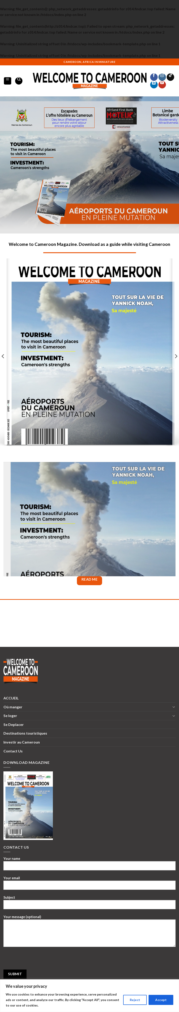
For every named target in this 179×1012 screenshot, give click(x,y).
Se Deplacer (13, 724)
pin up (21, 58)
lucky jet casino (82, 58)
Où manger (12, 707)
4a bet (24, 58)
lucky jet (3, 58)
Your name (89, 865)
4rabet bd (28, 58)
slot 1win (80, 58)
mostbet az (23, 58)
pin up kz (18, 58)
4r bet (38, 58)
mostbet (59, 58)
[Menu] (7, 81)
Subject (89, 904)
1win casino (11, 58)
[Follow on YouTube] (162, 84)
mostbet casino (63, 58)
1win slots (6, 58)
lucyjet (78, 58)
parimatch (49, 58)
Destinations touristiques (25, 733)
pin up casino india (51, 58)
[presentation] (38, 961)
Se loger (10, 715)
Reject (135, 1000)
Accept (161, 1000)
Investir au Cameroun (21, 742)
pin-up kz (73, 58)
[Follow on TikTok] (170, 77)
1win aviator (42, 58)
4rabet (4, 58)
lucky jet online (57, 58)
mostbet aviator (54, 58)
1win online (85, 58)
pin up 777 (36, 58)
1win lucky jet (8, 58)
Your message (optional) (89, 933)
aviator (86, 58)
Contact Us (13, 751)
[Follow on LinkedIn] (154, 84)
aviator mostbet (16, 58)
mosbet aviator (32, 58)
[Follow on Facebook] (154, 77)
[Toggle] (174, 706)
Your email (89, 884)
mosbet (20, 58)
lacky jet (40, 58)
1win (34, 58)
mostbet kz (1, 58)
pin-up (69, 58)
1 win (37, 58)
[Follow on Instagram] (162, 77)
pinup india (61, 58)
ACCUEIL (11, 698)
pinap (12, 58)
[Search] (18, 81)
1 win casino (30, 58)
